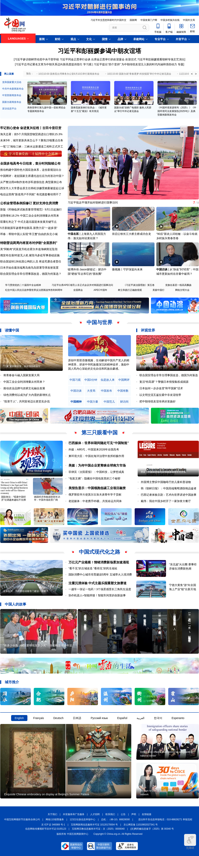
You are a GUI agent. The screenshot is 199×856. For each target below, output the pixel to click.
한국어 (158, 718)
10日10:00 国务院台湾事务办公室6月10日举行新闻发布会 (68, 73)
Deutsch (58, 718)
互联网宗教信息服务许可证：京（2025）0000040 (98, 828)
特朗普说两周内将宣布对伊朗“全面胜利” (28, 243)
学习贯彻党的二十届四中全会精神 (23, 285)
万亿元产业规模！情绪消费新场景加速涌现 (99, 562)
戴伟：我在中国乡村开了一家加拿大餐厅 (166, 501)
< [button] (192, 73)
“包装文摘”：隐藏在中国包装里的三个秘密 (94, 478)
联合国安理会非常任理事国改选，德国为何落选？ (30, 273)
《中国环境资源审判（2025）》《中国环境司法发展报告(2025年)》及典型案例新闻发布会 (176, 111)
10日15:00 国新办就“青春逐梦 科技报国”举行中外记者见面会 (139, 73)
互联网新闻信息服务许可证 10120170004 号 (94, 824)
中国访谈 (161, 269)
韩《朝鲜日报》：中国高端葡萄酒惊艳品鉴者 (168, 488)
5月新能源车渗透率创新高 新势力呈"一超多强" (28, 227)
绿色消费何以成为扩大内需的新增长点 (27, 394)
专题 (180, 64)
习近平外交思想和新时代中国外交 (108, 20)
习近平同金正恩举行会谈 (75, 59)
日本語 (77, 718)
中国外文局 (189, 20)
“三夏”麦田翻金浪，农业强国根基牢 (22, 366)
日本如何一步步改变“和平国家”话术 (161, 388)
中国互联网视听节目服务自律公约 (22, 819)
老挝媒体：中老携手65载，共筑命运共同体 (95, 501)
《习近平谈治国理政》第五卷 (139, 285)
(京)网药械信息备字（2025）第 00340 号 (152, 828)
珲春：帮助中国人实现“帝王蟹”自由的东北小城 (29, 234)
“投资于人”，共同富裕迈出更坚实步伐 (26, 401)
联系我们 (110, 814)
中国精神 (76, 401)
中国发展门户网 (148, 20)
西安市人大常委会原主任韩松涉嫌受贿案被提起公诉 (32, 188)
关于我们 (52, 814)
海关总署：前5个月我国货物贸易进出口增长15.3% (31, 134)
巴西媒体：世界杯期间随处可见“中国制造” (99, 443)
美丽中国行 (158, 290)
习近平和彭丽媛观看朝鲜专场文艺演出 (161, 59)
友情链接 (146, 814)
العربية (140, 718)
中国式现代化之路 (99, 552)
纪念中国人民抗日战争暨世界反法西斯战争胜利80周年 (34, 290)
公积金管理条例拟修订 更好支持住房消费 (29, 203)
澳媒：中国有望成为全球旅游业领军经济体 (163, 471)
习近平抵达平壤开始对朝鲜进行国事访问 (93, 202)
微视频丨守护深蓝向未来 (127, 269)
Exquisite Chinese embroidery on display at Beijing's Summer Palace (46, 794)
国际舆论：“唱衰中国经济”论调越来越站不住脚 (13, 498)
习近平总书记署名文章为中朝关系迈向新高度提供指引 (49, 64)
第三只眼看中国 (99, 433)
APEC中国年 (100, 290)
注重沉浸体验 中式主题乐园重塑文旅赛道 (98, 583)
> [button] (196, 73)
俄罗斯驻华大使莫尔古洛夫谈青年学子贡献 (95, 494)
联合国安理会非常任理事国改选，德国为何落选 (168, 375)
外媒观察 (8, 471)
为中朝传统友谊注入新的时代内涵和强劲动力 (149, 64)
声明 (133, 814)
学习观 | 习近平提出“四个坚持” (102, 64)
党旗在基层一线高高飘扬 (178, 285)
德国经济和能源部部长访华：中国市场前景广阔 (47, 498)
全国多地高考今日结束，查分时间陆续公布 (30, 163)
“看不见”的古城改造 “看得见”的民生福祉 (93, 568)
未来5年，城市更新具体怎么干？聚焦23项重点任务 (31, 140)
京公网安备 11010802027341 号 (141, 824)
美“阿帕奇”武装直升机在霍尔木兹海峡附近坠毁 (29, 249)
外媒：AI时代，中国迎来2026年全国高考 (94, 449)
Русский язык (99, 718)
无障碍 (190, 841)
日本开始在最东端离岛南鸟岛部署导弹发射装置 (29, 267)
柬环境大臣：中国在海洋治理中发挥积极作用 (96, 456)
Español (122, 718)
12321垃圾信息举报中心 (82, 819)
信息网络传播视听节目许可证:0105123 (45, 828)
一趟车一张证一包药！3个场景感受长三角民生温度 (100, 589)
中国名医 (73, 233)
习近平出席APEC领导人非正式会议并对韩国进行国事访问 (82, 285)
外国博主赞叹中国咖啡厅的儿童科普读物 (166, 482)
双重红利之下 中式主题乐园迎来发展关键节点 (28, 221)
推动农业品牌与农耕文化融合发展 (24, 388)
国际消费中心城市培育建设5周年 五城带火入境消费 (100, 574)
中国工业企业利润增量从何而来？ (24, 381)
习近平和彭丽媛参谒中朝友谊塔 (99, 51)
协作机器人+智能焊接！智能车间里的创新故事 (97, 595)
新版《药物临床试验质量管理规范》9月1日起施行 (31, 209)
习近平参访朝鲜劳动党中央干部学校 (36, 59)
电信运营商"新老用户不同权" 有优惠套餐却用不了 (30, 194)
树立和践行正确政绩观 (130, 290)
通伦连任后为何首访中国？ (153, 366)
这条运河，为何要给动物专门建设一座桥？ (25, 591)
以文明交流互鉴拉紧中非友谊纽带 (160, 394)
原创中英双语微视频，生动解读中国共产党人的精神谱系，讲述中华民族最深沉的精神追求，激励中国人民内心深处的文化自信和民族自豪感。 (98, 364)
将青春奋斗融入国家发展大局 (21, 375)
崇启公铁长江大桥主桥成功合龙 (131, 233)
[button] (196, 161)
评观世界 (148, 330)
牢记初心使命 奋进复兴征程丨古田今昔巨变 (30, 128)
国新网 (133, 20)
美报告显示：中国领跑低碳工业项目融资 (97, 488)
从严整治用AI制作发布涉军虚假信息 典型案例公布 (31, 182)
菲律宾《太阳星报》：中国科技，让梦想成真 (96, 471)
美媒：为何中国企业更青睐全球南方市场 (97, 465)
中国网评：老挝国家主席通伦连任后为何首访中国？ (32, 175)
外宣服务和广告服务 (73, 814)
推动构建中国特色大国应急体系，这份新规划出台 (30, 169)
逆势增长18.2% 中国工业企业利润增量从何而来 (29, 215)
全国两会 (78, 290)
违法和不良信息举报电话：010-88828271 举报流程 (165, 819)
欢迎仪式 (130, 59)
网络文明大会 (182, 290)
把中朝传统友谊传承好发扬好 (157, 401)
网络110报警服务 (55, 819)
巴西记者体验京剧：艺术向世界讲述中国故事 (168, 494)
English (19, 718)
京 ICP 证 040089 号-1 (53, 824)
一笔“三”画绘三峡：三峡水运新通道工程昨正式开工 (31, 146)
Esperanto (178, 718)
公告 (123, 814)
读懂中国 (12, 330)
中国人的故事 (15, 604)
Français (38, 718)
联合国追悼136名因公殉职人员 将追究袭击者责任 (30, 261)
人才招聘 (95, 814)
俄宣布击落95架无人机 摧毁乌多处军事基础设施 (30, 255)
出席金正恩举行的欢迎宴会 (108, 59)
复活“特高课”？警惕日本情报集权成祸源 (163, 381)
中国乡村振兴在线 (170, 20)
